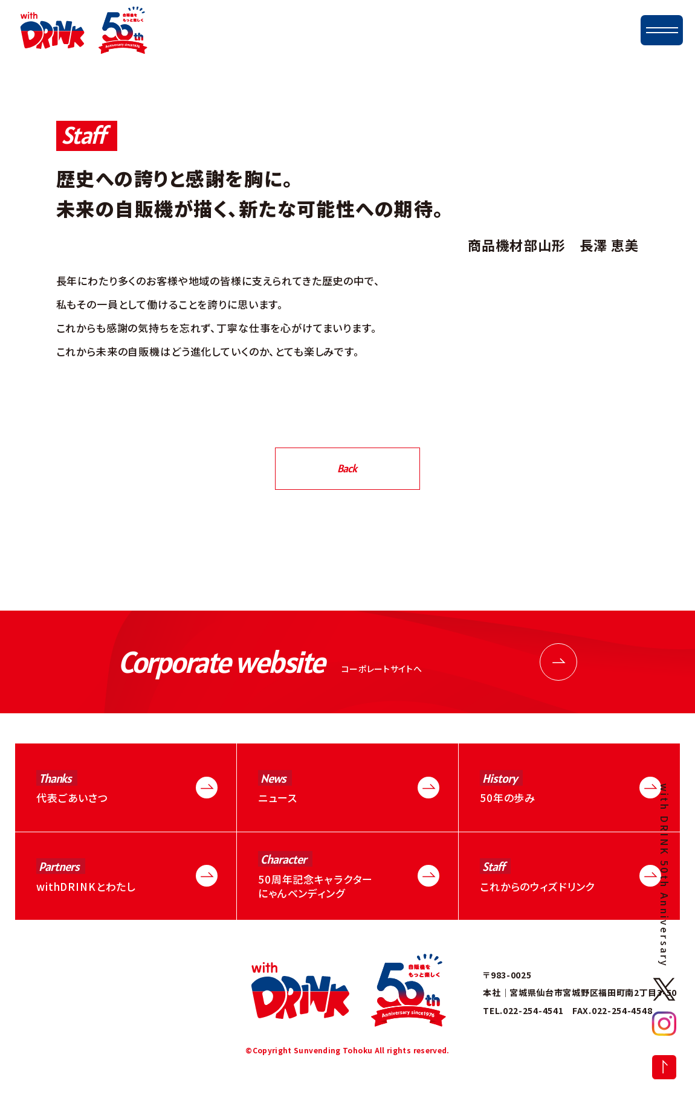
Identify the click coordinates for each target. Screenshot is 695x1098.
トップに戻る (664, 1067)
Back (347, 468)
